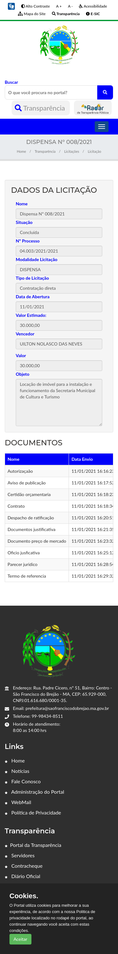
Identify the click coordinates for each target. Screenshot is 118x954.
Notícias (17, 771)
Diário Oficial (22, 876)
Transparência (41, 108)
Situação (24, 222)
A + (59, 6)
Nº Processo (28, 240)
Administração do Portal (34, 792)
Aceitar (20, 939)
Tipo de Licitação (32, 278)
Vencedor (25, 333)
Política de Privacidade (33, 812)
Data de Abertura (32, 296)
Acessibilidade (93, 6)
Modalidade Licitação (36, 259)
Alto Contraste (35, 6)
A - (70, 6)
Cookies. (23, 896)
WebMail (18, 802)
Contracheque (23, 866)
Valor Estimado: (31, 315)
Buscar (59, 89)
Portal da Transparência (33, 845)
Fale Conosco (23, 781)
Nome (22, 203)
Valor (21, 355)
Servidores (20, 855)
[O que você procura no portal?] (105, 92)
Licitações (71, 151)
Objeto (22, 374)
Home (21, 151)
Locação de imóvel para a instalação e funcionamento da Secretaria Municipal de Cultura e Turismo (59, 402)
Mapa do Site (31, 13)
